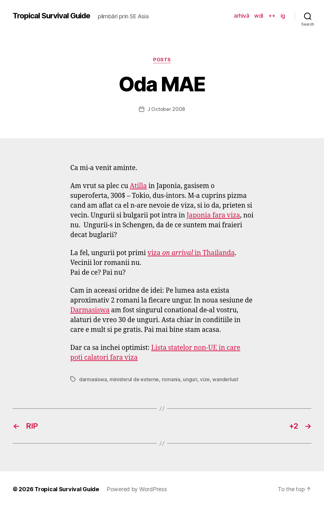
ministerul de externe (134, 379)
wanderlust (225, 379)
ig (283, 15)
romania (171, 379)
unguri (190, 379)
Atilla (138, 186)
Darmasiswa (89, 310)
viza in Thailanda (191, 253)
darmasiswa (93, 379)
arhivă (241, 15)
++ (272, 15)
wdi (258, 15)
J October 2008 (166, 109)
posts (162, 60)
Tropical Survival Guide (51, 16)
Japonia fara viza (213, 215)
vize (205, 379)
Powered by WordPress (137, 489)
